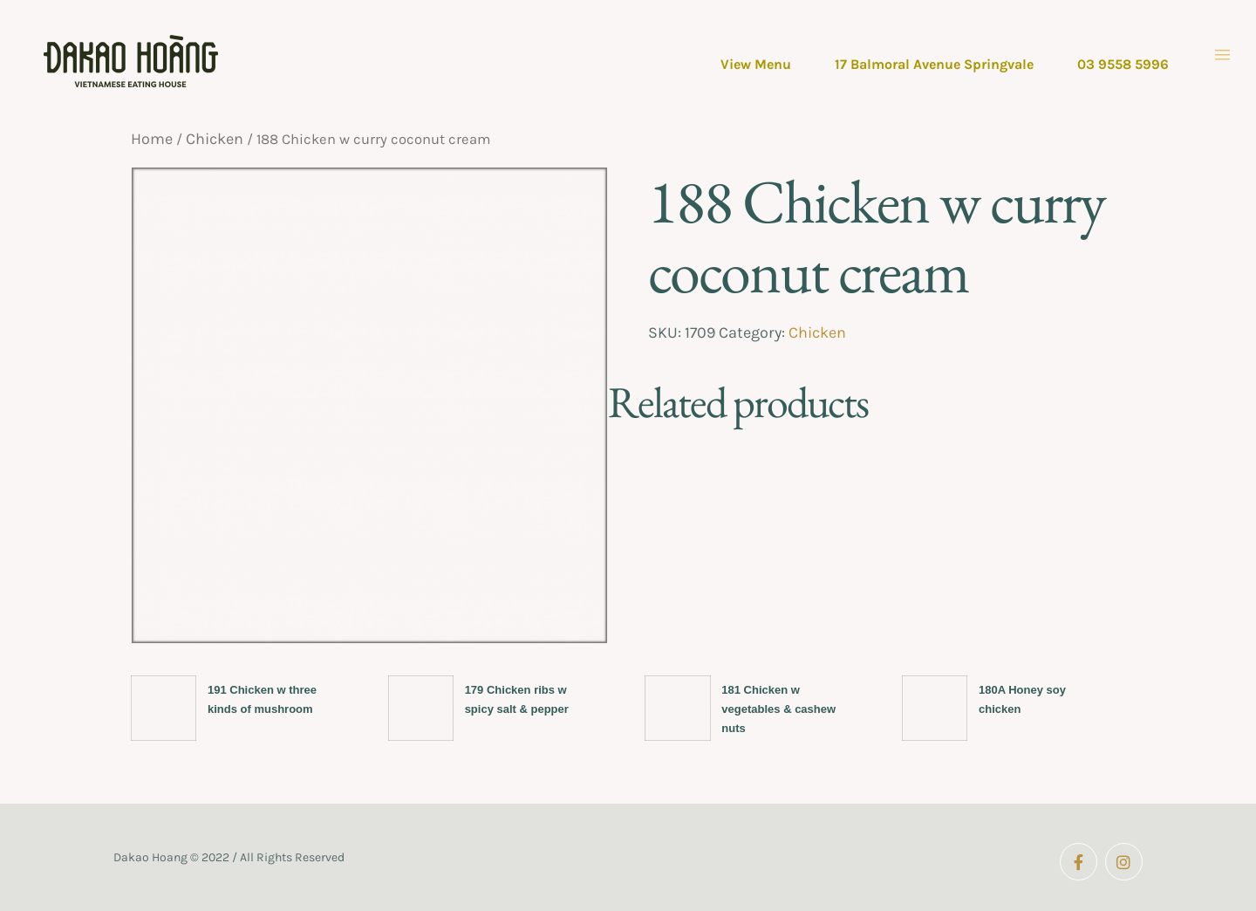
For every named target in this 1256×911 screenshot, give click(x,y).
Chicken (214, 138)
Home (152, 138)
